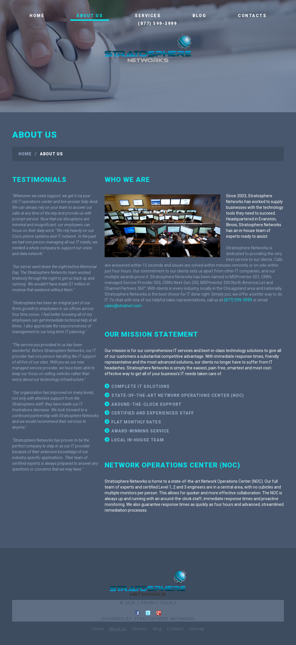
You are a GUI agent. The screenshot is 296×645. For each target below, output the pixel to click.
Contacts (252, 15)
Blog (199, 15)
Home (37, 15)
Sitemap (196, 628)
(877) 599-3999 (157, 23)
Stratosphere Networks (164, 618)
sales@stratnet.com (123, 305)
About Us (89, 15)
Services (148, 15)
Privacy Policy (158, 602)
